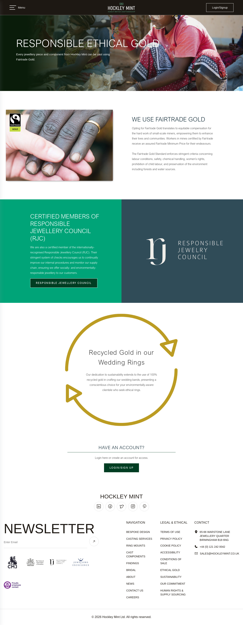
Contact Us (134, 590)
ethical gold (170, 570)
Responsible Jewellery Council (64, 282)
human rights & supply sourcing (172, 592)
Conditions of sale (170, 561)
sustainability (170, 576)
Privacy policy (171, 538)
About (130, 576)
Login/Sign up (122, 467)
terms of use (170, 531)
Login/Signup (220, 7)
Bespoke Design (138, 531)
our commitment (172, 583)
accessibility (170, 552)
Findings (132, 563)
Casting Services (139, 538)
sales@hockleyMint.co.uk (216, 554)
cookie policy (170, 545)
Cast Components (135, 554)
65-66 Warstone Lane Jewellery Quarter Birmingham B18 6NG (212, 536)
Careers (132, 597)
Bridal (131, 570)
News (130, 583)
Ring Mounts (135, 545)
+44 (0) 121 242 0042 (209, 547)
